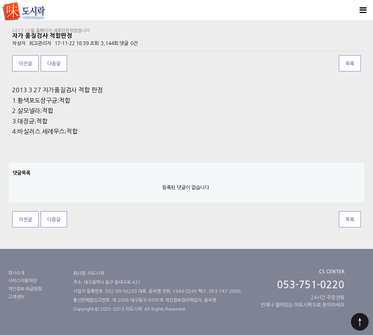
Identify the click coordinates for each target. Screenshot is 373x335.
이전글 (25, 63)
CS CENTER (332, 271)
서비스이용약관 (22, 281)
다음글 (54, 63)
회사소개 (16, 273)
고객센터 (16, 297)
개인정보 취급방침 (25, 289)
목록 (349, 63)
